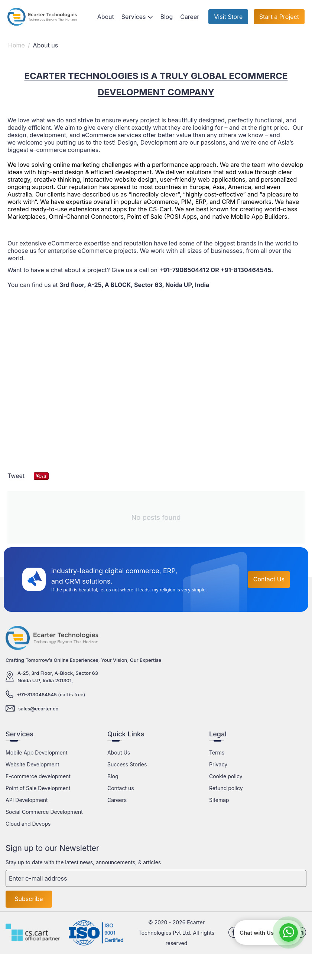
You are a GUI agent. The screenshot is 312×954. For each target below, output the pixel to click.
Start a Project (279, 16)
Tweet (16, 475)
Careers (117, 800)
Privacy (218, 764)
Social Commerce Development (44, 812)
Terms (216, 752)
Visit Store (228, 16)
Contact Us (269, 579)
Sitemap (219, 800)
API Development (27, 800)
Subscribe (28, 898)
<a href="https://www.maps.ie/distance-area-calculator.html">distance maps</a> (156, 387)
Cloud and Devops (28, 824)
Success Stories (127, 764)
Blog (112, 776)
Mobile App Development (37, 752)
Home (16, 45)
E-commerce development (38, 776)
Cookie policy (226, 776)
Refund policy (226, 788)
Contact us (120, 788)
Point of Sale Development (38, 788)
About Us (118, 752)
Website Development (32, 764)
